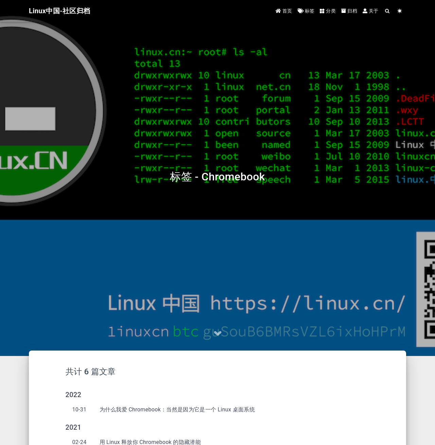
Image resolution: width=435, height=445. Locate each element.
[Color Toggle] (400, 11)
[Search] (387, 11)
